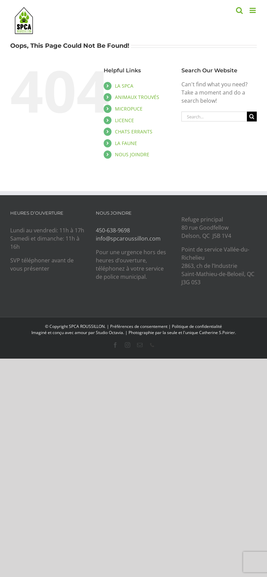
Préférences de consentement (138, 326)
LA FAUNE (126, 143)
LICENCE (124, 120)
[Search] (252, 116)
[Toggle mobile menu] (253, 10)
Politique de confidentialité (197, 326)
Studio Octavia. (110, 332)
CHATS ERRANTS (133, 131)
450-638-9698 (113, 230)
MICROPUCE (129, 108)
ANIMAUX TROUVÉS (137, 97)
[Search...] (214, 116)
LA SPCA (124, 86)
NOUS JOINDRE (132, 154)
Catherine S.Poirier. (217, 332)
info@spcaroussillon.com (128, 238)
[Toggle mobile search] (239, 10)
